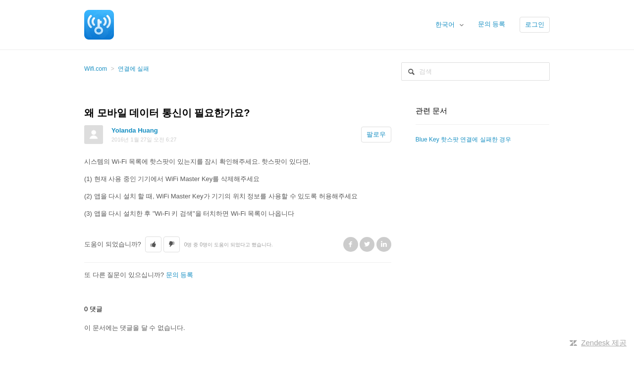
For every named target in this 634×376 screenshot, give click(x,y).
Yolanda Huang (134, 130)
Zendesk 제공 (604, 342)
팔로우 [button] (376, 134)
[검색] (475, 71)
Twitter (367, 244)
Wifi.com (95, 68)
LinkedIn (383, 244)
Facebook (350, 244)
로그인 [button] (534, 24)
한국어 (446, 24)
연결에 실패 (133, 68)
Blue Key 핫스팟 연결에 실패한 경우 (463, 139)
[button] (153, 244)
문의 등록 (492, 24)
